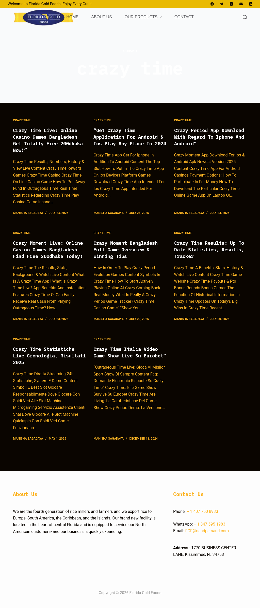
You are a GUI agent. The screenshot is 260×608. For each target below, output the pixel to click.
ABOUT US (101, 17)
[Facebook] (212, 4)
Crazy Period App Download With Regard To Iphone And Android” (209, 137)
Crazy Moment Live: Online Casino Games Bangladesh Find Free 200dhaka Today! (43, 252)
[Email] (241, 4)
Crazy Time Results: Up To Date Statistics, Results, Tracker (207, 249)
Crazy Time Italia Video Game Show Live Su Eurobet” (128, 362)
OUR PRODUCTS (144, 17)
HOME (72, 17)
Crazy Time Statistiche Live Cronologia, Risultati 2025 (46, 362)
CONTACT (184, 17)
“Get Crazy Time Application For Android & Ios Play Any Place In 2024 (128, 140)
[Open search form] (245, 17)
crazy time (21, 120)
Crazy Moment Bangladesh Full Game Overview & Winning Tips (128, 249)
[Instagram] (231, 4)
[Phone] (250, 4)
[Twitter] (221, 4)
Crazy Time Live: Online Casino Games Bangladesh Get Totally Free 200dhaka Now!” (48, 140)
